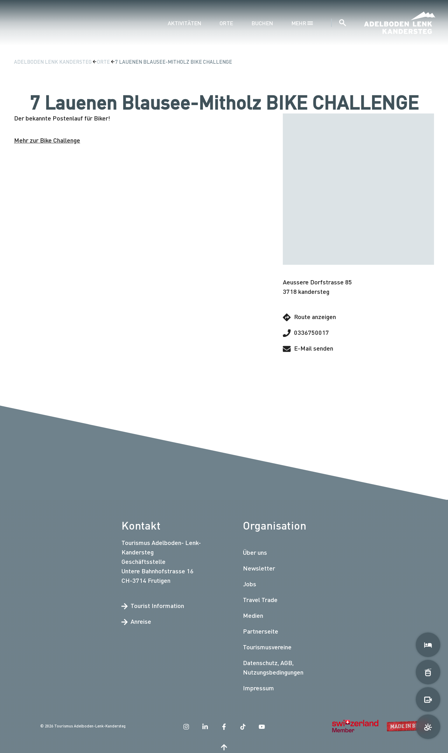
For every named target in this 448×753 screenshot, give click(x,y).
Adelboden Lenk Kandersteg (53, 62)
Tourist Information (152, 605)
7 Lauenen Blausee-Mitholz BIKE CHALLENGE (173, 62)
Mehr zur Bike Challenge (47, 140)
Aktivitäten (184, 23)
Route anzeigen (309, 317)
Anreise (136, 621)
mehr (302, 23)
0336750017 (306, 333)
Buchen (262, 23)
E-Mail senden (308, 348)
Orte (226, 23)
